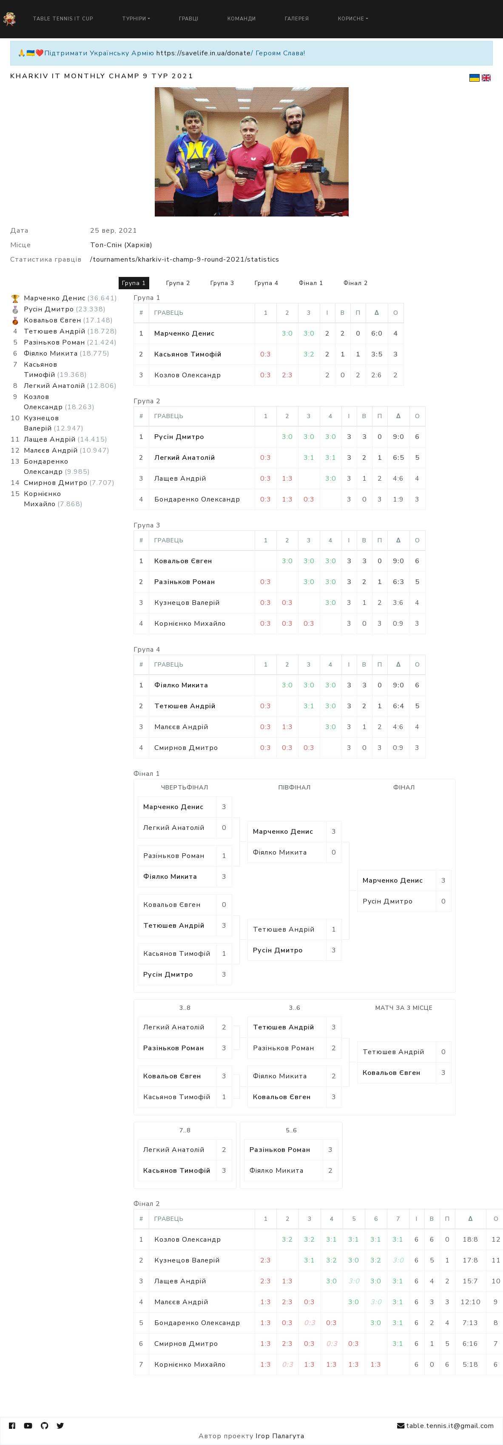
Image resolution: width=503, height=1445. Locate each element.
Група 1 (134, 283)
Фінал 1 (311, 283)
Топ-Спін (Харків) (121, 245)
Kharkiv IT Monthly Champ (75, 76)
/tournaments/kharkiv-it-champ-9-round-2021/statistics (184, 259)
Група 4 (266, 283)
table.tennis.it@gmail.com (445, 1426)
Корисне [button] (351, 19)
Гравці (189, 19)
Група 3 (222, 283)
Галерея (297, 19)
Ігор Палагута (280, 1436)
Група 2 (178, 283)
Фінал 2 (356, 283)
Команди (241, 19)
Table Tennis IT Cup (63, 19)
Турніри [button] (134, 19)
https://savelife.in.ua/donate (203, 53)
